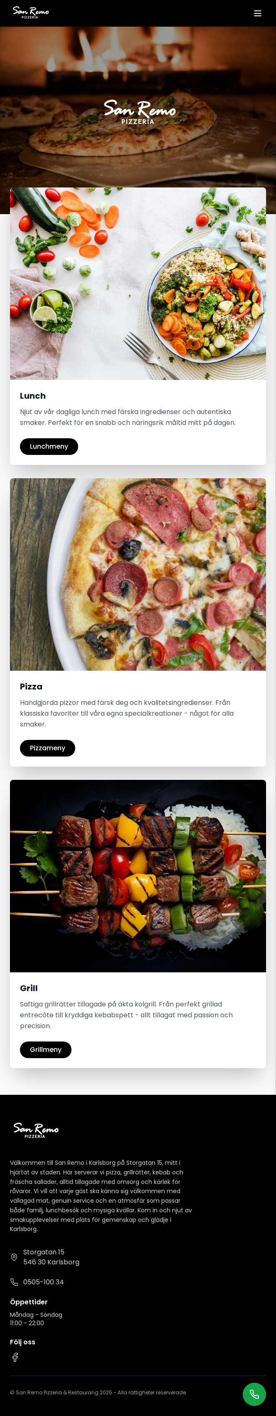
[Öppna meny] (257, 13)
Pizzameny (47, 748)
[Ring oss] (254, 1394)
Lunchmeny (49, 446)
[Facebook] (15, 1357)
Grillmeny (46, 1049)
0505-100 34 (43, 1282)
